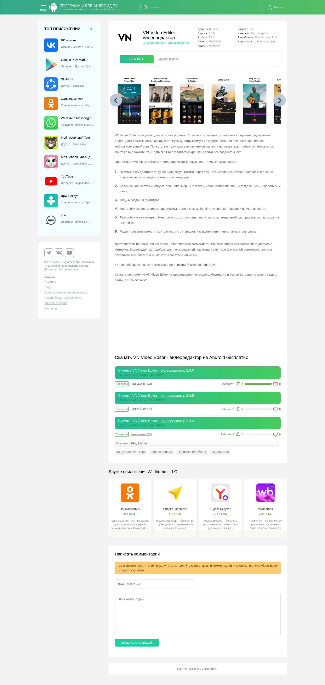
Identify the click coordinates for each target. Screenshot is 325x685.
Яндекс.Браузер (220, 509)
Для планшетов (178, 42)
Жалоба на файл (55, 303)
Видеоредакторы (154, 42)
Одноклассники (130, 509)
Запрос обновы (161, 451)
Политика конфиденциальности (65, 292)
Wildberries (265, 509)
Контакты (50, 308)
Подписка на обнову (191, 451)
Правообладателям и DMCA (63, 297)
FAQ (47, 287)
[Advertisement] (156, 316)
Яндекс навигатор (175, 509)
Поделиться (220, 451)
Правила (50, 281)
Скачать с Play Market (132, 443)
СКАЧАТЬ (136, 59)
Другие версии (168, 59)
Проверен (122, 383)
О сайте (49, 276)
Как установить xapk (131, 451)
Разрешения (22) (141, 383)
